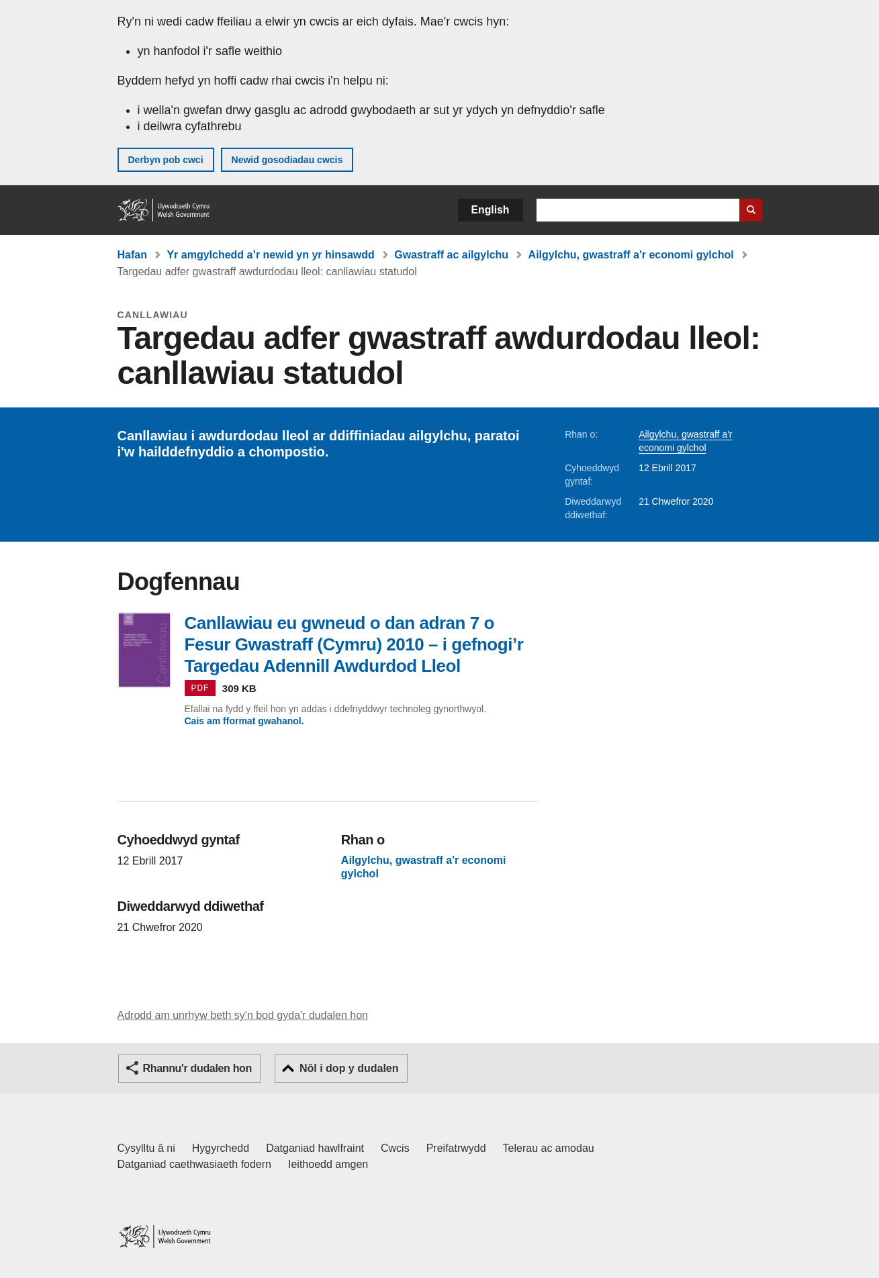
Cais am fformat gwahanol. (244, 721)
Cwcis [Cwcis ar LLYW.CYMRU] (395, 1148)
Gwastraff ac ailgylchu (451, 254)
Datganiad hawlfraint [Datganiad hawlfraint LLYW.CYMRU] (315, 1148)
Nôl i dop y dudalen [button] (349, 1068)
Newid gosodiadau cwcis (287, 159)
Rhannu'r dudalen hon (197, 1068)
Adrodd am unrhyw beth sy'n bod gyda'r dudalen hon (243, 1015)
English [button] (490, 209)
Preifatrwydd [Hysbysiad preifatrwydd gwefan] (456, 1148)
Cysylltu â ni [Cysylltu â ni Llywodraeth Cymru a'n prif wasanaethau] (146, 1148)
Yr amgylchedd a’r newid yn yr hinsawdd (270, 254)
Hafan (132, 254)
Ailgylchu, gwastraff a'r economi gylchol (631, 254)
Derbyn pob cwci (165, 159)
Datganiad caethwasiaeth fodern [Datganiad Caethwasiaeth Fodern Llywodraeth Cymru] (195, 1164)
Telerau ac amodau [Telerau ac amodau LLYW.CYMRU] (548, 1148)
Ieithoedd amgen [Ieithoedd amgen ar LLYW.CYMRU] (328, 1164)
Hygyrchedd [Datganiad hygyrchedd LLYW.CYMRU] (220, 1148)
